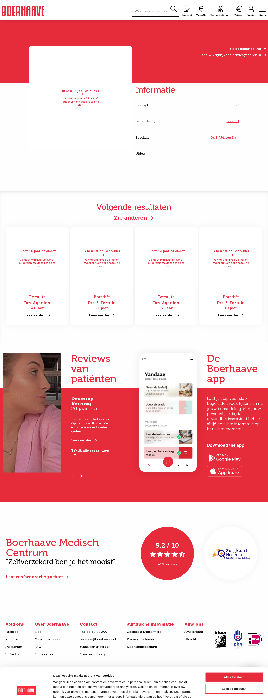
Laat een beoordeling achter (34, 576)
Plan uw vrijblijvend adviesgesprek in (229, 55)
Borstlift (233, 121)
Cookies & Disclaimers (144, 632)
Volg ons (14, 624)
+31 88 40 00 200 (93, 632)
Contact (88, 624)
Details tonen (219, 690)
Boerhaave (23, 11)
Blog (38, 632)
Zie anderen (130, 217)
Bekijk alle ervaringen (90, 450)
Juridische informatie (150, 624)
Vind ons (193, 624)
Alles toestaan (234, 649)
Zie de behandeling (245, 49)
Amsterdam (193, 632)
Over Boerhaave (52, 624)
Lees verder (81, 440)
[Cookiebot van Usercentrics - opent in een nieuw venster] (26, 690)
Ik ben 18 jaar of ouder (80, 91)
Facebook (12, 632)
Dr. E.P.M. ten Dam (224, 137)
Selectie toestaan (234, 660)
